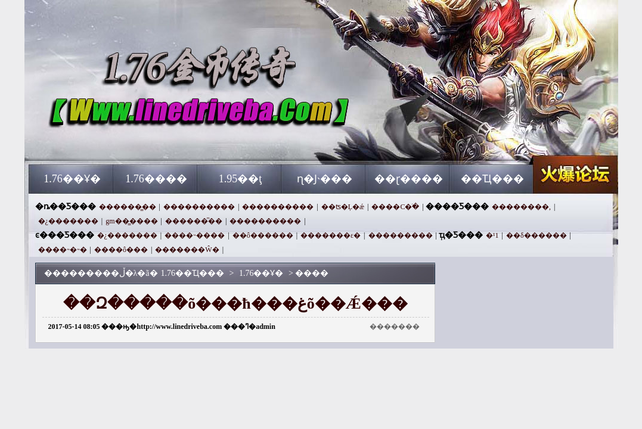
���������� (199, 207)
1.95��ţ (240, 179)
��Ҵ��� (492, 179)
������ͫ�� (193, 221)
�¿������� (68, 221)
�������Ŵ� (187, 249)
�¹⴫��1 (492, 235)
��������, (521, 207)
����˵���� (195, 235)
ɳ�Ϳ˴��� (324, 179)
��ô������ (262, 235)
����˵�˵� (62, 249)
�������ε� (330, 235)
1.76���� (156, 179)
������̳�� (127, 207)
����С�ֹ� (395, 207)
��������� (400, 235)
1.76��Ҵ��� (143, 143)
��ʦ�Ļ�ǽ (342, 207)
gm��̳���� (131, 221)
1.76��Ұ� (72, 179)
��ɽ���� (408, 179)
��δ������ (536, 235)
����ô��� (121, 249)
